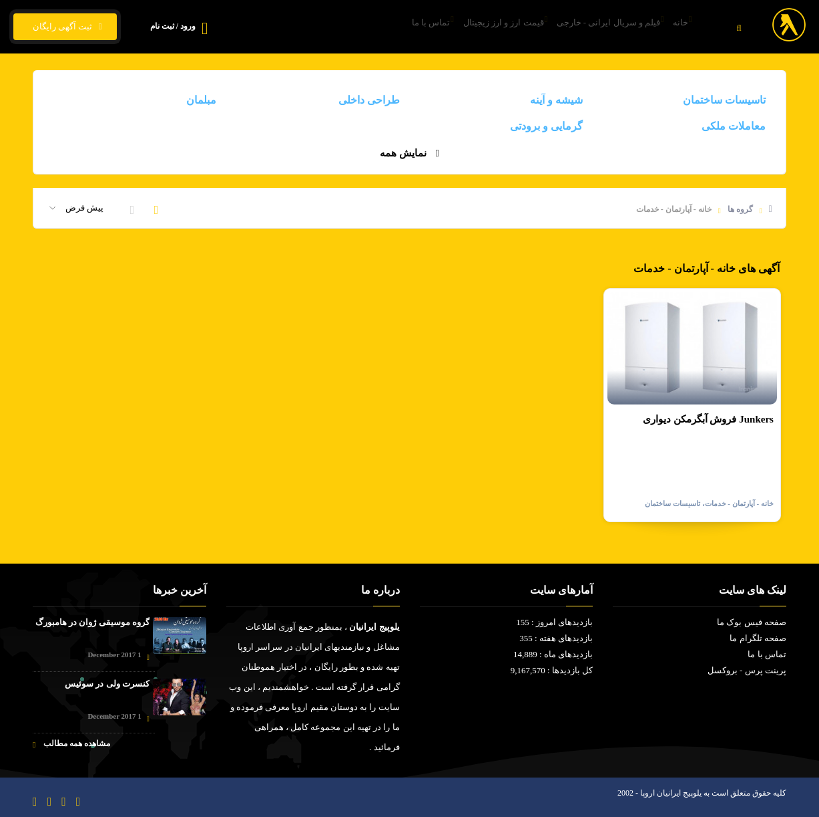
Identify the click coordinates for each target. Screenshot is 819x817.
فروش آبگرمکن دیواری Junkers (708, 419)
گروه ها (740, 209)
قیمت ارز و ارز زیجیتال (469, 27)
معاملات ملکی (734, 126)
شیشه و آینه (556, 100)
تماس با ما (382, 27)
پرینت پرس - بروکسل (747, 670)
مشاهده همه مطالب (71, 744)
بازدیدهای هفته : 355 (556, 638)
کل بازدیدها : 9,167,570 (552, 670)
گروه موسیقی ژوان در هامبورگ (92, 622)
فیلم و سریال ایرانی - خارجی (588, 27)
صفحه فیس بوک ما (751, 622)
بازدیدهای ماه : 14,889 (553, 654)
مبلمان (201, 100)
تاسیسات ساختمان (724, 100)
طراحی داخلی (369, 100)
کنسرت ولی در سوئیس (107, 684)
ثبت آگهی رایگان (65, 26)
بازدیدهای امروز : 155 (554, 622)
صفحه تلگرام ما (758, 638)
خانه (675, 27)
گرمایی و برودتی (546, 126)
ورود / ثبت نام (173, 26)
